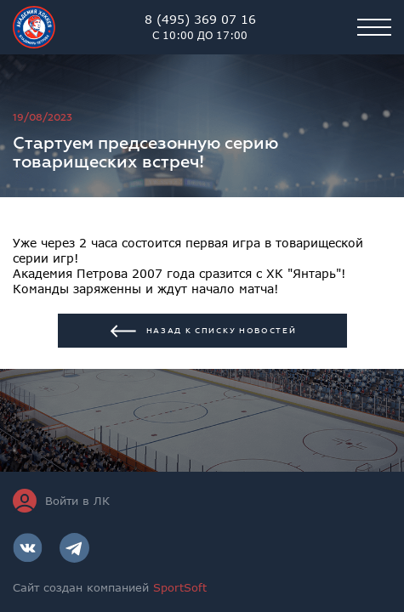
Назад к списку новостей (202, 331)
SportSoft (180, 587)
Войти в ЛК (61, 501)
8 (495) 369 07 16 (200, 27)
